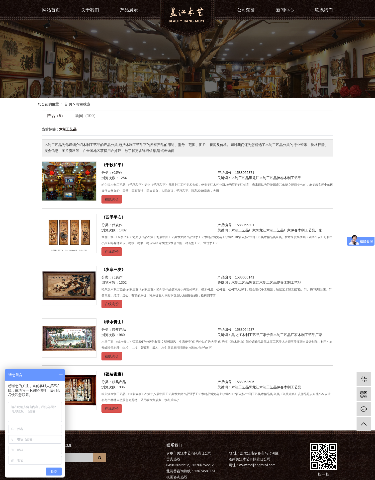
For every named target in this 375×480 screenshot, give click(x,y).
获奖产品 (119, 330)
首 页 (68, 104)
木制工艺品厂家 (243, 230)
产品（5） (56, 116)
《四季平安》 (113, 217)
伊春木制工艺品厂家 (306, 230)
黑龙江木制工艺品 (263, 178)
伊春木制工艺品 (289, 178)
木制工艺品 (240, 178)
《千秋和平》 (113, 165)
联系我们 (324, 9)
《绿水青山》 (113, 322)
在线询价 (112, 199)
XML (68, 446)
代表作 (117, 173)
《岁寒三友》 (113, 270)
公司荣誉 (246, 9)
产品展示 (129, 9)
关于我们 (90, 9)
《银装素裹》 (113, 374)
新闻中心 (285, 9)
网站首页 (51, 9)
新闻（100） (86, 116)
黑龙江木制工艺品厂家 (273, 230)
